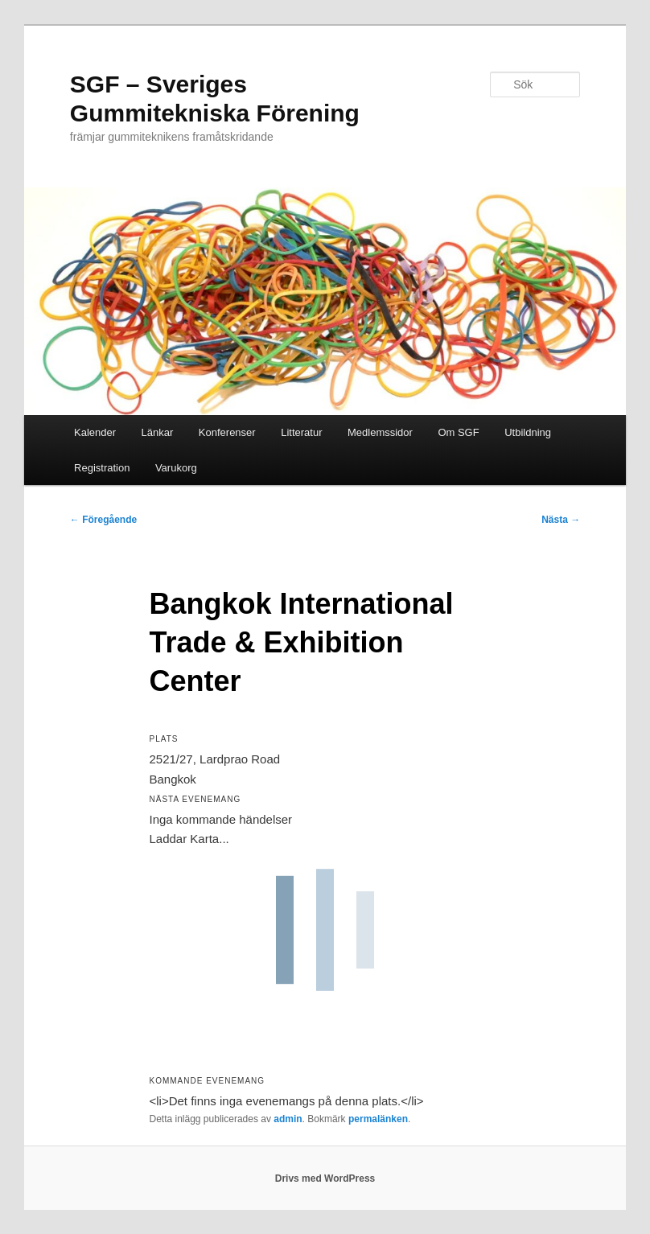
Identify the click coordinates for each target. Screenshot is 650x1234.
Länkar (158, 432)
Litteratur (301, 432)
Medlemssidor (380, 432)
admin (288, 1119)
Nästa (560, 519)
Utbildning (527, 432)
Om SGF (458, 432)
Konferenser (227, 432)
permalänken (378, 1119)
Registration (102, 468)
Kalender (95, 432)
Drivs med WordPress (325, 1178)
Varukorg (176, 468)
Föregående (103, 519)
